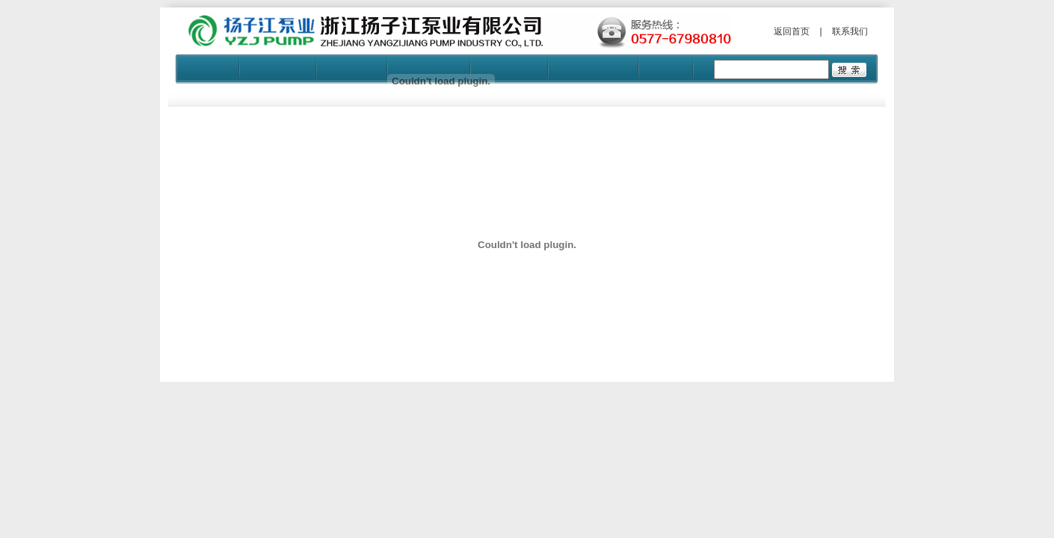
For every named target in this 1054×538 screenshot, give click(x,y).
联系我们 (850, 31)
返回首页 (792, 31)
